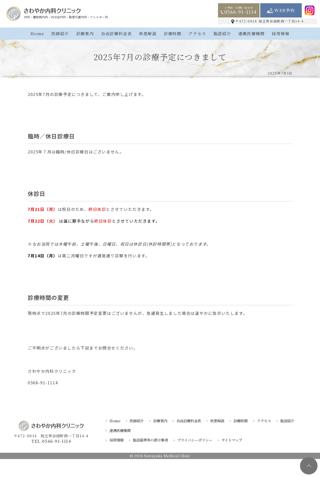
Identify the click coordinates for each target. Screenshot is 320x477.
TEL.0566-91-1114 (51, 441)
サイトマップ (232, 440)
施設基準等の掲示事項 (150, 440)
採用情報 (280, 33)
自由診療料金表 (116, 33)
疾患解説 (147, 33)
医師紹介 (60, 33)
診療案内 (85, 33)
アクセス (197, 33)
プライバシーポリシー (194, 440)
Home (37, 33)
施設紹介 (222, 33)
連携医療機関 (251, 33)
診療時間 (172, 33)
